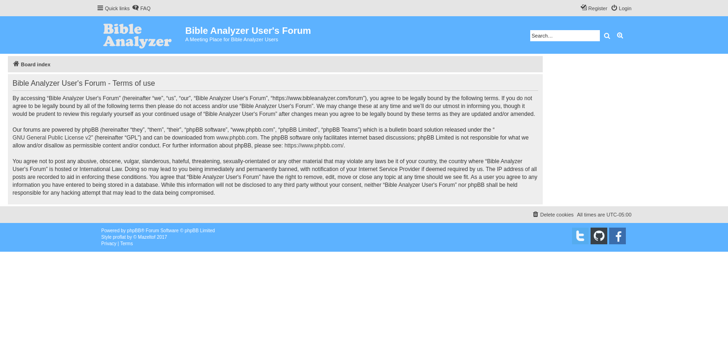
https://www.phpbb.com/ (314, 145)
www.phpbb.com (236, 137)
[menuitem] (141, 8)
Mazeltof (147, 237)
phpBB (134, 230)
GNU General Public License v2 (52, 137)
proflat (119, 237)
